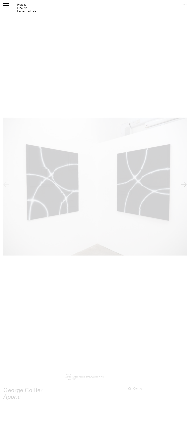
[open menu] (6, 5)
